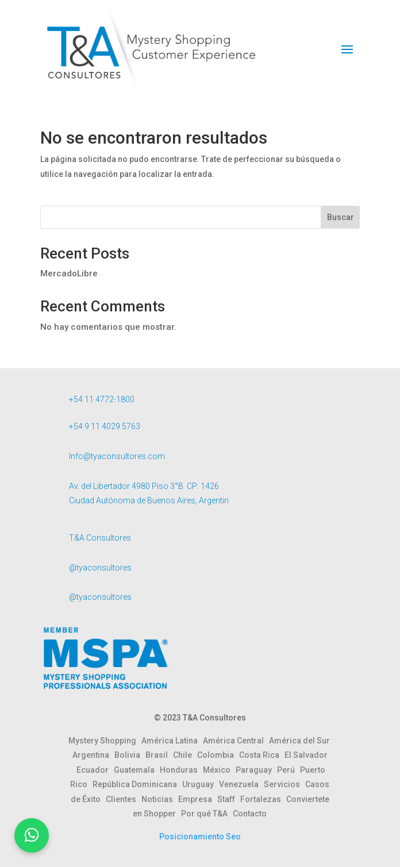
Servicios (284, 784)
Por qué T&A (207, 813)
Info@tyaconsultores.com (117, 456)
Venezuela (241, 784)
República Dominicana (137, 784)
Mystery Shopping (104, 740)
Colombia (218, 755)
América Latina (172, 740)
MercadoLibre (69, 273)
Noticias (159, 799)
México (219, 769)
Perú (288, 769)
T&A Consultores (100, 537)
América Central (236, 740)
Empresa (197, 799)
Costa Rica (261, 755)
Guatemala (137, 769)
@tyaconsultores (100, 567)
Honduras (181, 769)
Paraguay (256, 769)
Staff (228, 799)
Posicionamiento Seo (200, 836)
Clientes (123, 799)
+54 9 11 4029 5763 (104, 426)
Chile (185, 755)
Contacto (250, 813)
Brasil (159, 755)
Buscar (340, 217)
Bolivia (129, 755)
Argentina (93, 755)
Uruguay (200, 784)
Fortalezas (263, 799)
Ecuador (95, 769)
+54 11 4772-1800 (101, 399)
